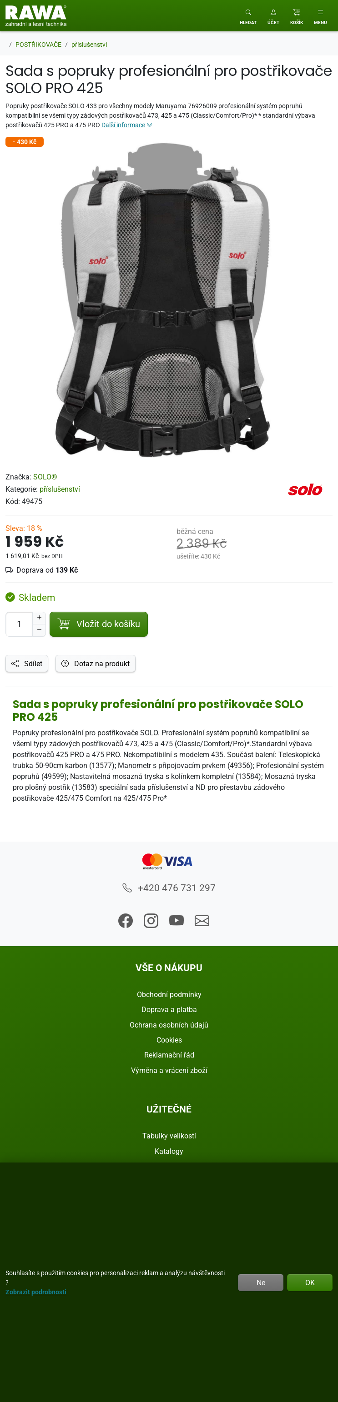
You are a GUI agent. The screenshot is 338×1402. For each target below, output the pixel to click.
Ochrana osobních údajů (169, 1024)
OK (310, 1282)
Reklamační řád (169, 1054)
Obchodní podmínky (169, 994)
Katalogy (169, 1151)
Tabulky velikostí (169, 1135)
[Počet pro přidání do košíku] (19, 624)
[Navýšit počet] (39, 618)
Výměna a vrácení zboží (169, 1070)
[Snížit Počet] (39, 630)
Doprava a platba (169, 1009)
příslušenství (60, 489)
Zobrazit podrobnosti (35, 1292)
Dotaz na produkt (95, 663)
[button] (273, 15)
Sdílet (26, 663)
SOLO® (45, 476)
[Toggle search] (248, 15)
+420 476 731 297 (169, 887)
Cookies (169, 1039)
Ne (261, 1282)
